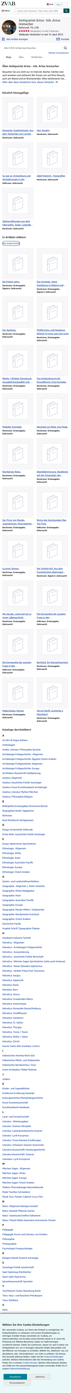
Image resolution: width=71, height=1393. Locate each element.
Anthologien (8, 744)
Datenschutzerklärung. (20, 1368)
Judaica (6, 1079)
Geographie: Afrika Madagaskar (18, 890)
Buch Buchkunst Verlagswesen (18, 820)
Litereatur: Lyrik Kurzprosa (16, 1159)
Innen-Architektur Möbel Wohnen (19, 1069)
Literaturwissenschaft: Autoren (18, 1154)
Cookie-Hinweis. (30, 1362)
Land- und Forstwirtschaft (15, 1116)
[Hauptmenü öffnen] (6, 11)
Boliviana (7, 815)
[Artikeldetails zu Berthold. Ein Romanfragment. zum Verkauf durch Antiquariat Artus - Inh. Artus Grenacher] (53, 646)
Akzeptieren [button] (15, 1376)
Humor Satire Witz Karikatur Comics (21, 1046)
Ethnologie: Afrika (11, 853)
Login (58, 4)
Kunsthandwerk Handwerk (15, 1107)
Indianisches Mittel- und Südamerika (21, 1060)
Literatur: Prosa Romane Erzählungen (21, 1140)
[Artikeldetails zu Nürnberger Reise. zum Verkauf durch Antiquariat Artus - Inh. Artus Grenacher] (18, 455)
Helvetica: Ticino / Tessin (15, 1031)
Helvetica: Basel (10, 984)
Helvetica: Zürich (10, 1041)
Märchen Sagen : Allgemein (16, 1168)
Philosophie (8, 1239)
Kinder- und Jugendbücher (16, 1088)
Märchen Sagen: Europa (14, 1177)
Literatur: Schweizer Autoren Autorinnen (23, 1144)
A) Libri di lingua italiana (14, 740)
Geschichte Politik (11, 923)
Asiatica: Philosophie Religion (17, 796)
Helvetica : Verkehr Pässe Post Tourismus (23, 970)
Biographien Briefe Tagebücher (18, 810)
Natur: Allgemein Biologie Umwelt (20, 1206)
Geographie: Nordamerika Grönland (20, 914)
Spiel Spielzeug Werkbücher (16, 1271)
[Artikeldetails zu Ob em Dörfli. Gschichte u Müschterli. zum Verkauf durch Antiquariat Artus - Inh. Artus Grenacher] (53, 696)
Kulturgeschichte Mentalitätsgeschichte (22, 1097)
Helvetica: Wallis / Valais (15, 1036)
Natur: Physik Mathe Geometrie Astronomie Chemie (28, 1220)
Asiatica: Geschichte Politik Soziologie (21, 782)
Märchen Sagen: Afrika (13, 1173)
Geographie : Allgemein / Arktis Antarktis (23, 886)
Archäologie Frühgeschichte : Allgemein (22, 754)
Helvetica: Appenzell (12, 980)
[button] (65, 48)
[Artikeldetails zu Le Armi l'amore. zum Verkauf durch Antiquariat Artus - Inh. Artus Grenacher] (18, 552)
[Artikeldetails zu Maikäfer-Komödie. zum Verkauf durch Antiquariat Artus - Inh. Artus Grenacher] (18, 411)
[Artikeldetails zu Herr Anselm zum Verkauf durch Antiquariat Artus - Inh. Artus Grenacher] (53, 114)
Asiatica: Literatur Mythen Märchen (20, 791)
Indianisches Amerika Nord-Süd (18, 1055)
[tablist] (24, 57)
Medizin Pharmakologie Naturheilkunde (22, 1187)
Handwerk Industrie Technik (16, 937)
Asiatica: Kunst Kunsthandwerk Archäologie (24, 787)
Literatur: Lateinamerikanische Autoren (22, 1130)
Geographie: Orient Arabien (16, 918)
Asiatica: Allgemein (12, 777)
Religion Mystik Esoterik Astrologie (20, 1257)
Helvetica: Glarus (11, 994)
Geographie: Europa (12, 904)
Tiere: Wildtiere (10, 1300)
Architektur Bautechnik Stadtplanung (21, 773)
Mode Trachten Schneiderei (16, 1191)
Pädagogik (7, 1229)
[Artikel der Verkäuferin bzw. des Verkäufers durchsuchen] (29, 48)
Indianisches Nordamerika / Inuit (19, 1064)
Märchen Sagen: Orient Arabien (18, 1182)
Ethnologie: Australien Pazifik (17, 862)
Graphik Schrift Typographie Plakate (21, 928)
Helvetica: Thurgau (12, 1027)
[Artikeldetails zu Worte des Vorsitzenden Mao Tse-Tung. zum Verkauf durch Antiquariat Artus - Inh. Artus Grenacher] (53, 506)
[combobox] (39, 11)
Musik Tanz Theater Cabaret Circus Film (22, 1196)
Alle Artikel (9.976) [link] (11, 243)
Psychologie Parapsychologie (17, 1248)
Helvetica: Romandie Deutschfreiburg (21, 1008)
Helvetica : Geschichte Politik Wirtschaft (22, 956)
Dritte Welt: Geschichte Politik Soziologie (23, 834)
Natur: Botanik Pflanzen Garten (18, 1210)
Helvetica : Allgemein (13, 942)
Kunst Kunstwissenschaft (15, 1102)
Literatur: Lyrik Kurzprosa (15, 1135)
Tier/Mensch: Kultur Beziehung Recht (21, 1290)
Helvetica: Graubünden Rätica (17, 999)
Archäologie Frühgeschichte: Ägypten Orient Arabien (29, 758)
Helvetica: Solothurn (12, 1017)
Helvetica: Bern (10, 989)
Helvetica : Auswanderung (15, 951)
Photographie (9, 1243)
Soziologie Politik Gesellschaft (18, 1267)
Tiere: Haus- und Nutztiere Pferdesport (22, 1295)
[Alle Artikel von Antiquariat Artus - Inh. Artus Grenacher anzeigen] (15, 39)
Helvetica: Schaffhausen (14, 1013)
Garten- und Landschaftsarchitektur (20, 881)
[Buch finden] (66, 11)
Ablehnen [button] (40, 1376)
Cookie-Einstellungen (53, 1356)
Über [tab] (21, 58)
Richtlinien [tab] (37, 58)
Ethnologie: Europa (12, 867)
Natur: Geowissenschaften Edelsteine (21, 1215)
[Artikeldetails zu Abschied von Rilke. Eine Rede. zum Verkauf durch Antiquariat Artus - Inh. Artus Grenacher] (53, 411)
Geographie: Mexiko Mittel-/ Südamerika (23, 909)
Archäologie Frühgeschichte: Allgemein (22, 763)
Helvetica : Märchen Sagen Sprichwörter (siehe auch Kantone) (33, 961)
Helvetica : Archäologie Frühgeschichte (22, 947)
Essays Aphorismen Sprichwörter (19, 843)
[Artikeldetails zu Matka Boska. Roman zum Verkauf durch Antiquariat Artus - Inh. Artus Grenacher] (18, 694)
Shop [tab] (8, 58)
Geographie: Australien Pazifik (18, 900)
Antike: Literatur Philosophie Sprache (21, 749)
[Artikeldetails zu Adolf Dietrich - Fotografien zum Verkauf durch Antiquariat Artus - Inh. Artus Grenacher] (53, 160)
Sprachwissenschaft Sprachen (17, 1281)
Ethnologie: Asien (11, 857)
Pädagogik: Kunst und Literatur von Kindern (24, 1234)
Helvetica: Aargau (11, 975)
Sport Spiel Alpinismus (14, 1276)
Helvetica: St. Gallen (12, 1022)
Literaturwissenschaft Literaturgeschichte (23, 1149)
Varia (4, 1309)
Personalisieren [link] (17, 1382)
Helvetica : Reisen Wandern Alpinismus (22, 966)
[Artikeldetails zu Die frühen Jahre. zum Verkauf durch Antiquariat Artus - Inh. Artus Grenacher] (18, 265)
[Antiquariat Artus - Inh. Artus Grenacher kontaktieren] (62, 39)
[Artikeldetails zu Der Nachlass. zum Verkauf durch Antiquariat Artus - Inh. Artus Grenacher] (18, 314)
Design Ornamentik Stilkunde (17, 829)
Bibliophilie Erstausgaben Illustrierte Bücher (25, 806)
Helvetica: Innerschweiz (14, 1003)
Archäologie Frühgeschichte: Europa (20, 768)
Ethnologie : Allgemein (14, 848)
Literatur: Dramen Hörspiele (16, 1126)
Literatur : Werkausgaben (15, 1121)
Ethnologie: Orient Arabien (16, 871)
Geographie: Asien (11, 895)
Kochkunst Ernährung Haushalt (18, 1093)
